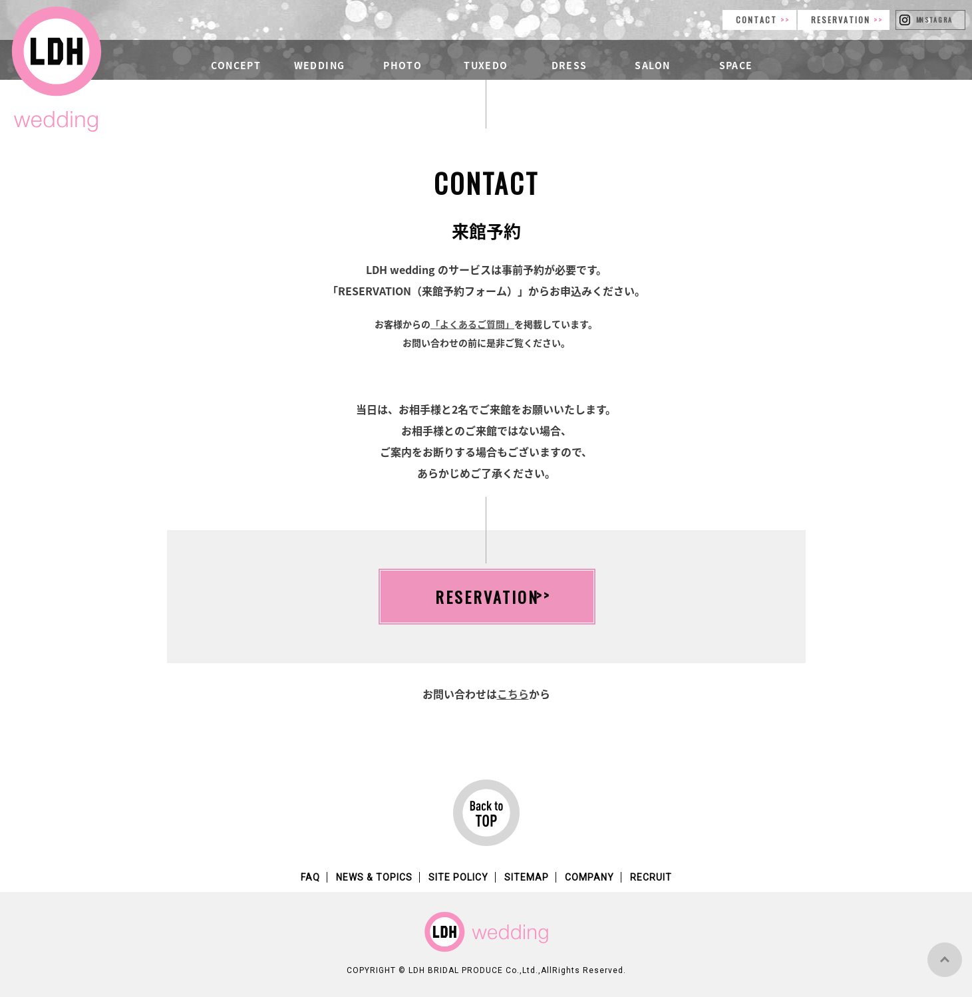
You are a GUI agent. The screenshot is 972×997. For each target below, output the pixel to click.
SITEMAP (526, 877)
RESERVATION (842, 19)
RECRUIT (651, 877)
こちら (513, 694)
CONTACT (758, 19)
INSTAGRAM (934, 20)
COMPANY (589, 877)
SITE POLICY (458, 877)
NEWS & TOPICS (374, 877)
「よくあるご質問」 (472, 324)
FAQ (310, 877)
